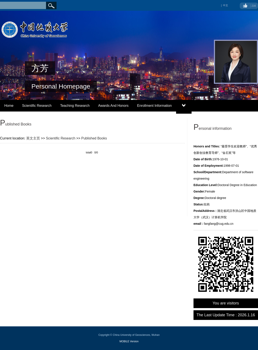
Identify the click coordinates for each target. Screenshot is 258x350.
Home (9, 105)
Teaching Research (75, 105)
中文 (225, 5)
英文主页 (33, 138)
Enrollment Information (154, 105)
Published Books (94, 138)
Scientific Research (37, 105)
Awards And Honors (113, 105)
